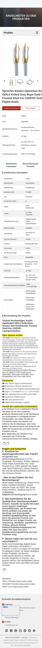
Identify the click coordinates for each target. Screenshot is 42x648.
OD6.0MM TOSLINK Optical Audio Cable (18, 584)
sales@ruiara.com (11, 625)
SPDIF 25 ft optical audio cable (15, 587)
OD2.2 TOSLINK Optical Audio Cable (17, 581)
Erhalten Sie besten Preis (16, 108)
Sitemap (24, 637)
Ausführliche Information (11, 165)
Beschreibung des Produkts (30, 165)
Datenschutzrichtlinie (12, 637)
